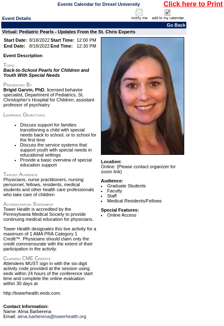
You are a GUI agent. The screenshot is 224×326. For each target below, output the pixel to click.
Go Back (176, 25)
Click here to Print (193, 4)
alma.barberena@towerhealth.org (52, 316)
